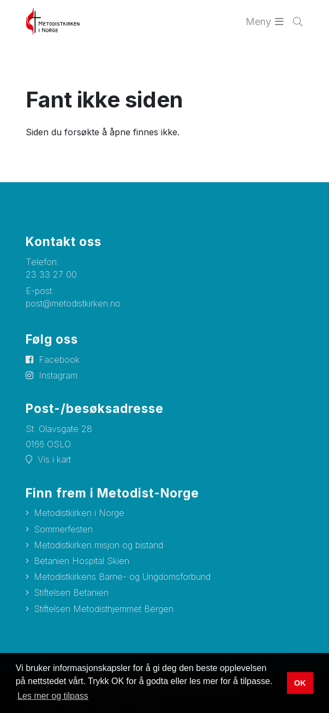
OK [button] (300, 683)
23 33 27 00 (51, 274)
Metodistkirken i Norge (79, 512)
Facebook (59, 359)
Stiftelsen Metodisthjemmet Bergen (104, 608)
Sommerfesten (63, 529)
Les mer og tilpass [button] (52, 695)
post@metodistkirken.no (73, 303)
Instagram (58, 375)
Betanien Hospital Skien (81, 560)
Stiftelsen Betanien (71, 592)
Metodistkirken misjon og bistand (98, 545)
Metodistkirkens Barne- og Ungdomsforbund (122, 576)
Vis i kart (54, 459)
